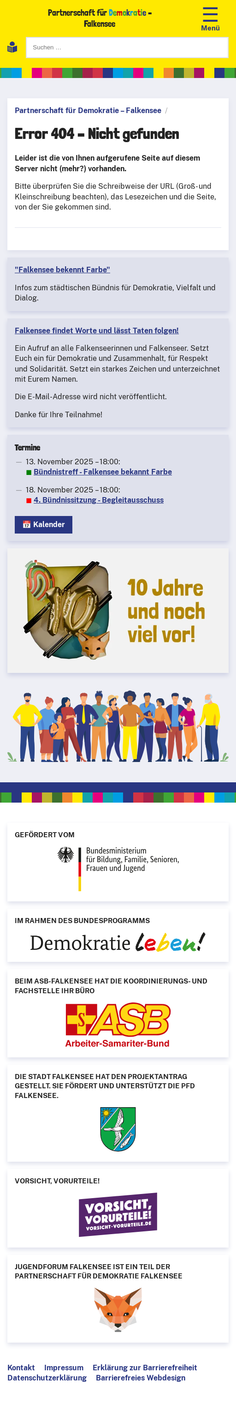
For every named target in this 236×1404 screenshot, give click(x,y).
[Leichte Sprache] (12, 48)
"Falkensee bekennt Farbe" (62, 269)
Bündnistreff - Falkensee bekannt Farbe (103, 472)
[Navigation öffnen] (210, 18)
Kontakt (21, 1367)
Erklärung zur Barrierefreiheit (145, 1367)
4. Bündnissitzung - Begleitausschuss (99, 500)
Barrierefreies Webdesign (140, 1378)
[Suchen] (127, 47)
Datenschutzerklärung (47, 1378)
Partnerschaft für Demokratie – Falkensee (88, 110)
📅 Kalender (43, 524)
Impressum (63, 1367)
